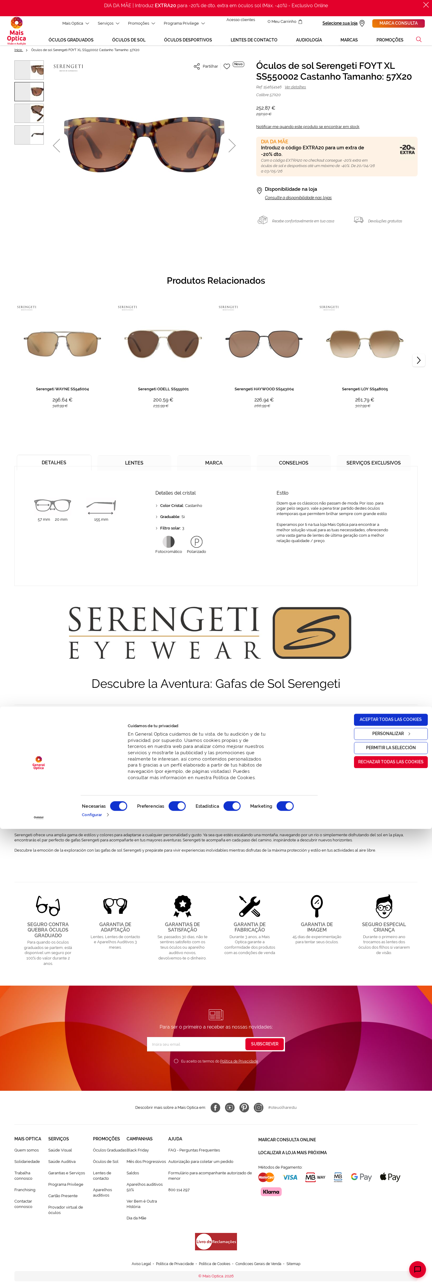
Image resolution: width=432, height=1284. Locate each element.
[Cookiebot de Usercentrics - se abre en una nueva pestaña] (39, 1273)
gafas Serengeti (185, 780)
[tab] (54, 464)
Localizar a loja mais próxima (292, 1153)
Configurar (92, 1269)
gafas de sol (32, 750)
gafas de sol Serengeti (162, 721)
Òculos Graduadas (109, 1154)
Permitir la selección (382, 1202)
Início (18, 54)
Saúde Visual (60, 1154)
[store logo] (16, 32)
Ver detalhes (295, 91)
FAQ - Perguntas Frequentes (194, 1154)
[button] (56, 149)
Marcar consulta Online (287, 1142)
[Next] (418, 364)
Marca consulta (399, 23)
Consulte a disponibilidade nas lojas (298, 201)
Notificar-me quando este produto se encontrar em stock (307, 130)
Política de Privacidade (239, 1065)
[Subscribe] (264, 1048)
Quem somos (26, 1154)
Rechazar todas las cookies (382, 1217)
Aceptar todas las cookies (382, 1174)
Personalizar (382, 1188)
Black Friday (138, 1154)
